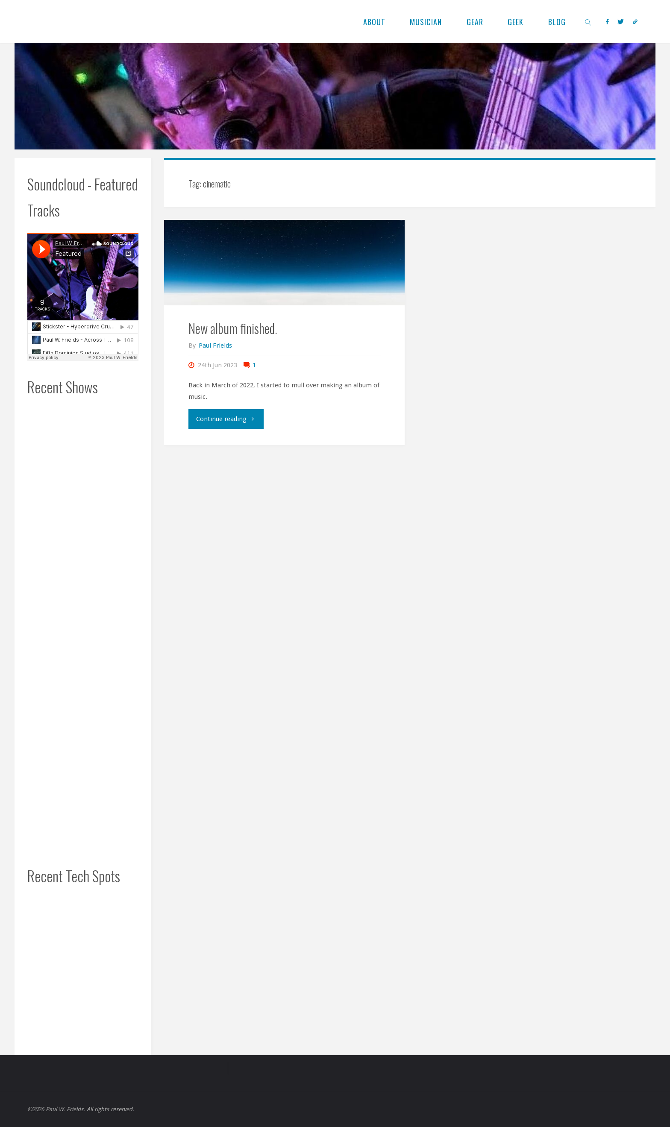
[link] (588, 21)
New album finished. (232, 328)
